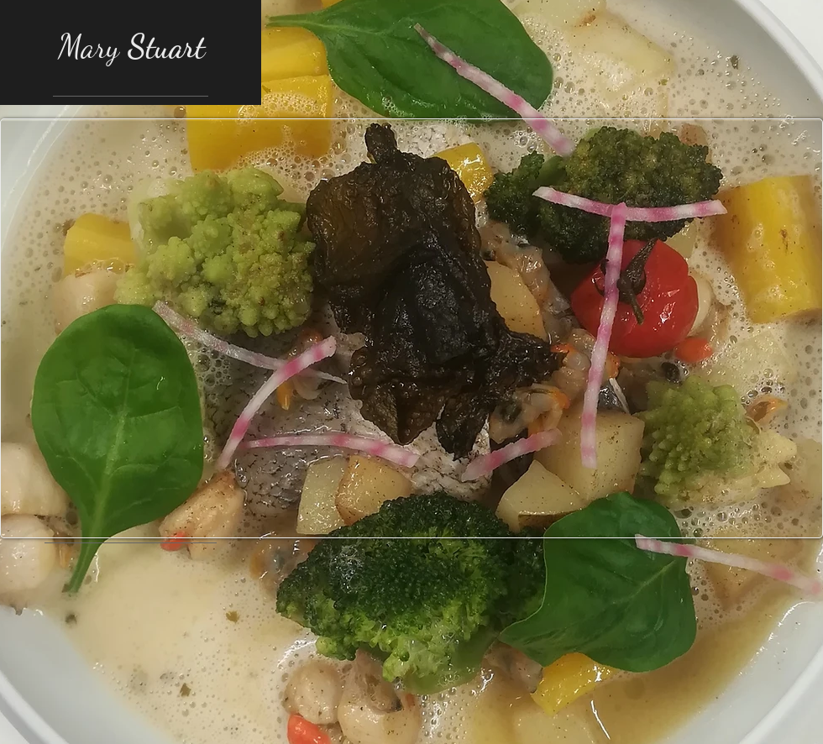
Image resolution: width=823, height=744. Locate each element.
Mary (131, 47)
